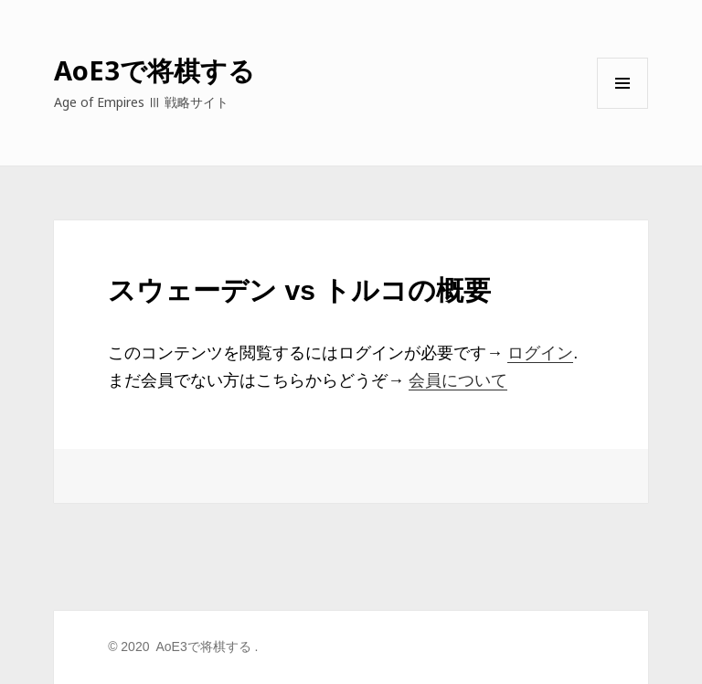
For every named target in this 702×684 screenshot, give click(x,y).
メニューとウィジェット (622, 108)
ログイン (540, 353)
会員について (458, 380)
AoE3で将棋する (154, 70)
